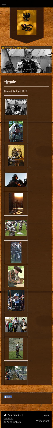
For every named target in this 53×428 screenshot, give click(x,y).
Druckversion (13, 415)
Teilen (8, 397)
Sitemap (8, 418)
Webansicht (42, 421)
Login (46, 415)
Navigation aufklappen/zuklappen (26, 4)
